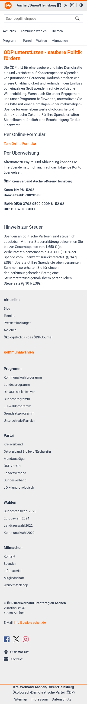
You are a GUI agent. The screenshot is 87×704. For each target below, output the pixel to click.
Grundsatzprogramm (19, 413)
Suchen (77, 18)
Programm (10, 40)
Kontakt (9, 556)
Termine (9, 316)
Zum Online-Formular (20, 144)
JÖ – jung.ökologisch (19, 487)
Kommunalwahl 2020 (19, 533)
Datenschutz (61, 699)
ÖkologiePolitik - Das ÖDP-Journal (28, 337)
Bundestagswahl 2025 (20, 511)
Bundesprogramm (17, 399)
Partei (27, 40)
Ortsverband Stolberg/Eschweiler (27, 451)
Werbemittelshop (16, 585)
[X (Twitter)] (66, 5)
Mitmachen (60, 40)
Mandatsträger (15, 459)
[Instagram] (72, 5)
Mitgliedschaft (14, 578)
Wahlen (41, 40)
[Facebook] (59, 5)
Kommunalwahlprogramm (23, 377)
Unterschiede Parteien (19, 420)
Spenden (10, 563)
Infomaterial (12, 571)
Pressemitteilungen (17, 323)
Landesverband (15, 473)
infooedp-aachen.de (30, 622)
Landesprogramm (17, 384)
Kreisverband (13, 444)
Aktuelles (9, 31)
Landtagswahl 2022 (18, 525)
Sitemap (20, 699)
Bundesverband (15, 480)
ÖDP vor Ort (12, 466)
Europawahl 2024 (16, 518)
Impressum (39, 699)
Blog (7, 308)
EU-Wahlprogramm (17, 406)
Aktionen (10, 330)
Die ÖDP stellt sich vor (19, 392)
